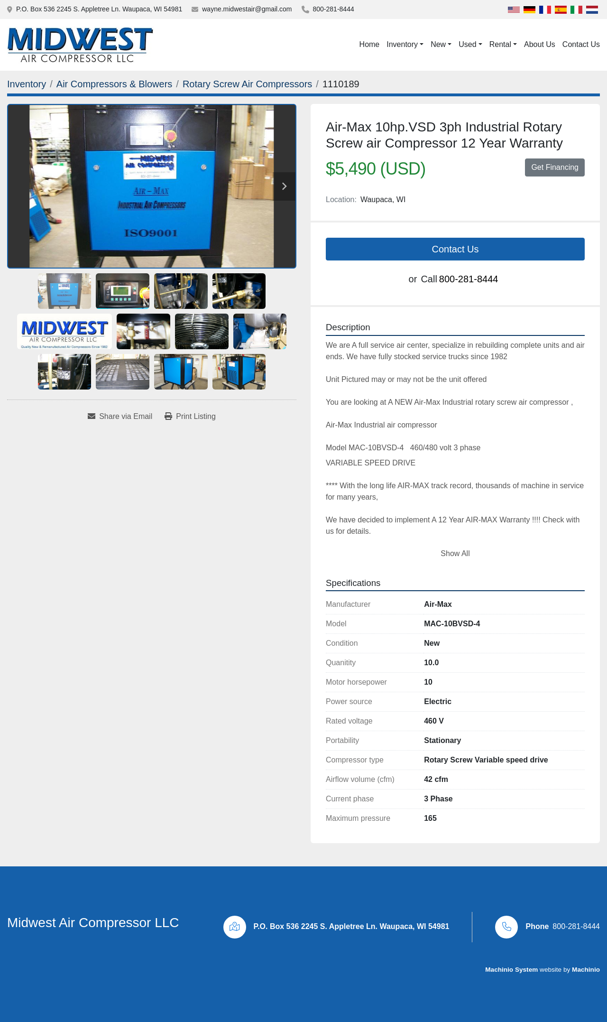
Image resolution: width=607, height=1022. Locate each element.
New (438, 44)
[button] (404, 44)
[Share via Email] (120, 417)
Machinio (586, 969)
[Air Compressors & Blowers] (114, 84)
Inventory (402, 44)
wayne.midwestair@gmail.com (247, 9)
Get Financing (555, 167)
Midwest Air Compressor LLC (93, 922)
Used (467, 44)
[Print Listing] (190, 417)
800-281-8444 (333, 9)
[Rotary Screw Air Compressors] (247, 84)
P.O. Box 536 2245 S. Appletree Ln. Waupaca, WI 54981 (99, 9)
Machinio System (511, 969)
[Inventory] (26, 84)
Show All (455, 553)
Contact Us (581, 44)
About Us (539, 44)
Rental (500, 44)
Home (369, 44)
